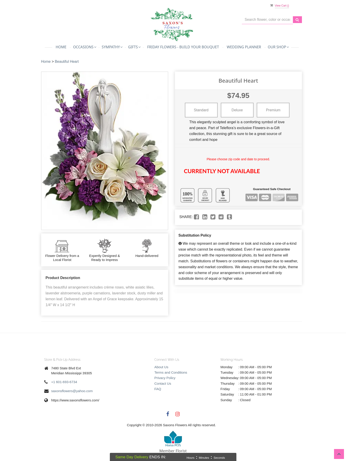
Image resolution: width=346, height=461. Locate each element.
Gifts (134, 46)
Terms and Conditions (170, 372)
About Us (161, 367)
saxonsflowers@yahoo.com (72, 391)
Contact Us (162, 383)
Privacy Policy (164, 378)
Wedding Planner (244, 46)
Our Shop (278, 46)
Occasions (84, 46)
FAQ (157, 389)
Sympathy (112, 46)
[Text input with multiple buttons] (267, 19)
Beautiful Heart (67, 61)
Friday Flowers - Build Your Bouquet (183, 46)
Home (61, 46)
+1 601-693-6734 (64, 382)
